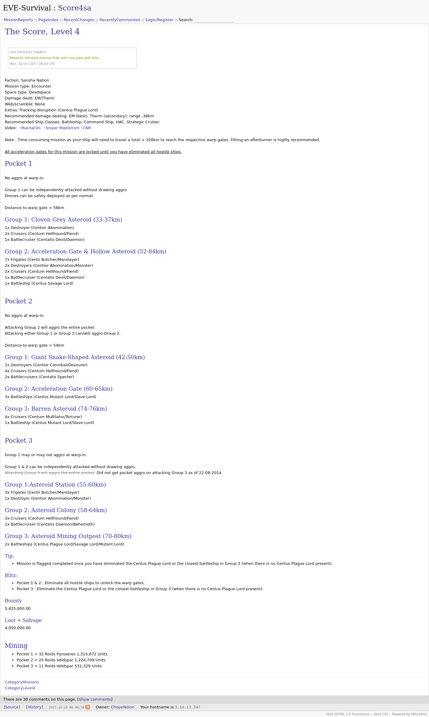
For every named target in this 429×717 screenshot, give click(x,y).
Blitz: (11, 575)
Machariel (30, 128)
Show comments (95, 699)
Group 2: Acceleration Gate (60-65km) (59, 389)
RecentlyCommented (120, 20)
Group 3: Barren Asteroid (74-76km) (56, 409)
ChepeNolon (122, 707)
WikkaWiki (419, 714)
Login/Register (159, 20)
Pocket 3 (18, 440)
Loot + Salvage (23, 620)
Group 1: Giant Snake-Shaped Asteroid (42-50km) (75, 357)
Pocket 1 (18, 163)
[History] (34, 707)
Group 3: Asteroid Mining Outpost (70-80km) (68, 536)
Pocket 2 (18, 301)
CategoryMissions (22, 682)
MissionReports (18, 20)
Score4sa (74, 8)
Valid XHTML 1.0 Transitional (347, 714)
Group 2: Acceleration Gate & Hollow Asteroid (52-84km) (86, 251)
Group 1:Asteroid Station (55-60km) (55, 484)
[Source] (12, 707)
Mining (16, 645)
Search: (187, 20)
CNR (87, 128)
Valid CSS (381, 714)
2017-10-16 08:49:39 (66, 707)
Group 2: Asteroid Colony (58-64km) (56, 510)
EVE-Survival (27, 8)
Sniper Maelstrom (63, 128)
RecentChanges (79, 20)
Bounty (13, 601)
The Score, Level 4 (42, 31)
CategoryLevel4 (20, 688)
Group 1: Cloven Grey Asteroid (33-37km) (63, 219)
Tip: (9, 556)
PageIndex (48, 20)
